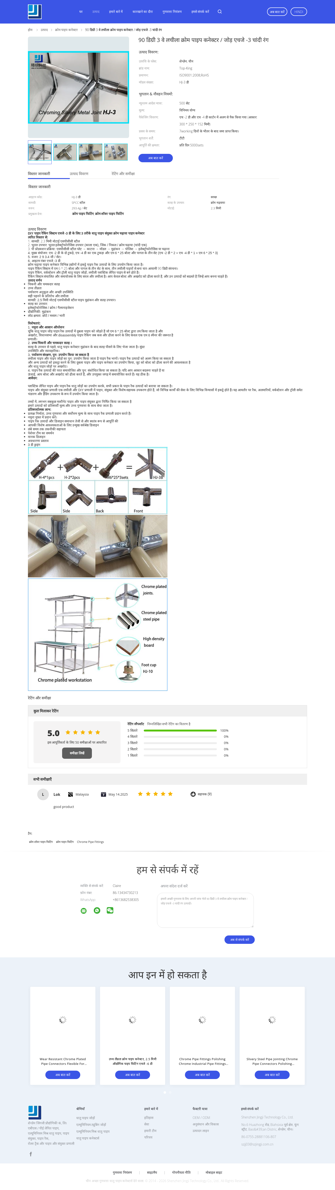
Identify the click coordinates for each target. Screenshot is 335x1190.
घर (81, 11)
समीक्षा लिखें (77, 753)
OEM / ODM (201, 1117)
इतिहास (148, 1117)
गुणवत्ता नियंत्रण (172, 11)
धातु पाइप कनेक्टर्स (87, 1138)
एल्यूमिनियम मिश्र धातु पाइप (93, 1131)
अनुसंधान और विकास (206, 1124)
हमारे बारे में (116, 11)
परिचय (148, 1137)
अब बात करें (277, 12)
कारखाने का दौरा (143, 11)
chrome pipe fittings (90, 842)
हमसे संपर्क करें (200, 11)
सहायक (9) (205, 794)
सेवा (146, 1124)
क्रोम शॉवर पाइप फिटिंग (41, 842)
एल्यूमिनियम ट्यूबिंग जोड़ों (91, 1124)
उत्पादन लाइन (201, 1130)
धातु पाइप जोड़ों (85, 1118)
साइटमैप (152, 1172)
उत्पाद (95, 11)
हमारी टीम (150, 1130)
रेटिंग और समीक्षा (123, 173)
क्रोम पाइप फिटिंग (65, 842)
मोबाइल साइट (214, 1172)
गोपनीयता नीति (181, 1172)
